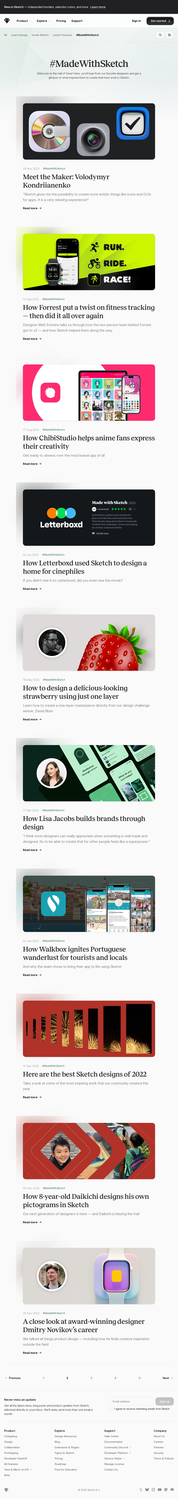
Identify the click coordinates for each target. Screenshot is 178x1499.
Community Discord (116, 1447)
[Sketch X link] (141, 1490)
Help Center (111, 1436)
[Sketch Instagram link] (153, 1490)
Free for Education (66, 1469)
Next (166, 1378)
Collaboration (12, 1447)
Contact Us (111, 1469)
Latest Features (62, 35)
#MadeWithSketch (87, 35)
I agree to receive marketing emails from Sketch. (142, 1408)
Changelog (10, 1436)
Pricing (61, 21)
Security (159, 1453)
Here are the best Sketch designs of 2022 (85, 1074)
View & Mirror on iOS (17, 1470)
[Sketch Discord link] (172, 1490)
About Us (159, 1436)
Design (8, 1441)
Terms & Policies (164, 1458)
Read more (32, 208)
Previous (15, 1378)
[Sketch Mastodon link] (166, 1490)
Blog (57, 1441)
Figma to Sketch (64, 1453)
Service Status (115, 1458)
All (5, 35)
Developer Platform (116, 1453)
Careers (158, 1441)
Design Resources (66, 1436)
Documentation (113, 1441)
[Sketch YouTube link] (159, 1490)
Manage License (114, 1464)
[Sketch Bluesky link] (147, 1490)
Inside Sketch (40, 35)
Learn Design (19, 35)
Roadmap (60, 1464)
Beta (7, 1475)
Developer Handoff (15, 1458)
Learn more (98, 7)
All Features (11, 1464)
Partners (159, 1447)
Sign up (165, 1401)
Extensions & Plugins (67, 1447)
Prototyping (11, 1453)
